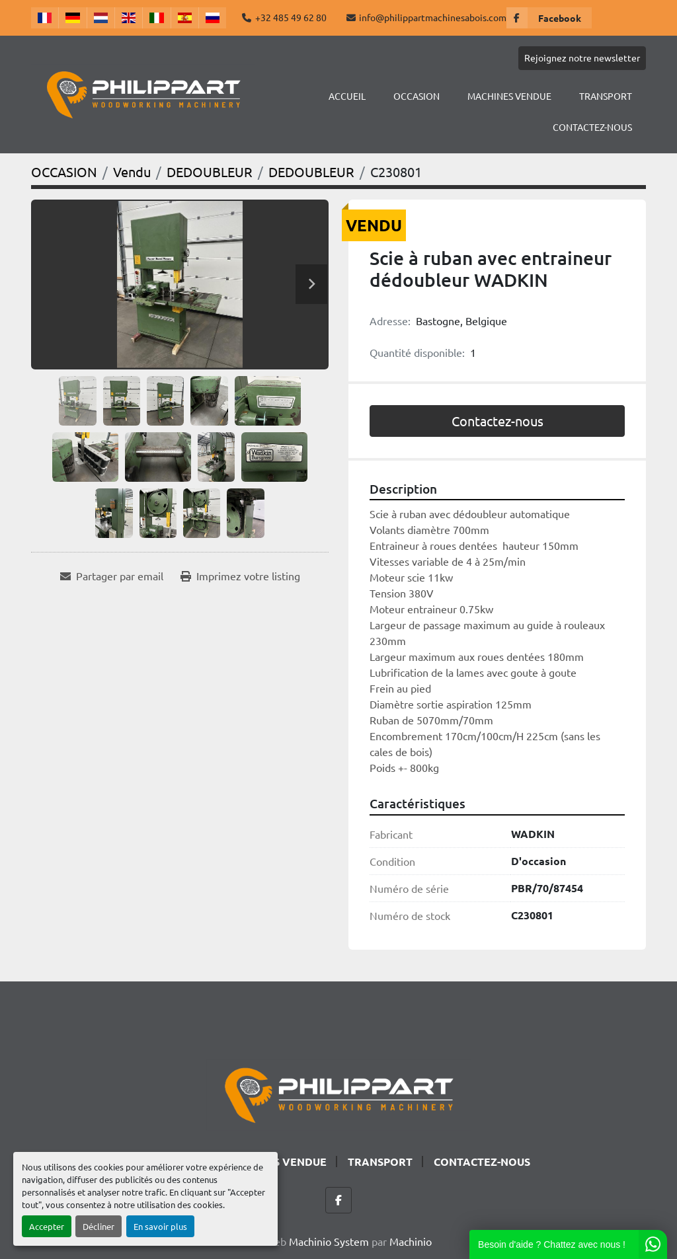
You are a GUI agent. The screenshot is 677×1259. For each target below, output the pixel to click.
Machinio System (329, 1241)
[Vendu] (132, 171)
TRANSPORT (605, 96)
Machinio (410, 1241)
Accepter (46, 1226)
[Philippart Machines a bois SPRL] (338, 1093)
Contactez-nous (497, 420)
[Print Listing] (240, 575)
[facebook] (549, 17)
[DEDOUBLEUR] (210, 171)
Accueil (347, 96)
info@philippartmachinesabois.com (432, 17)
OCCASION (416, 96)
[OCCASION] (64, 171)
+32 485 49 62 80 (291, 17)
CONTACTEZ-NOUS (592, 127)
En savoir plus (160, 1226)
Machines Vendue (509, 96)
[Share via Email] (112, 575)
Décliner (98, 1226)
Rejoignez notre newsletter (582, 57)
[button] (416, 96)
